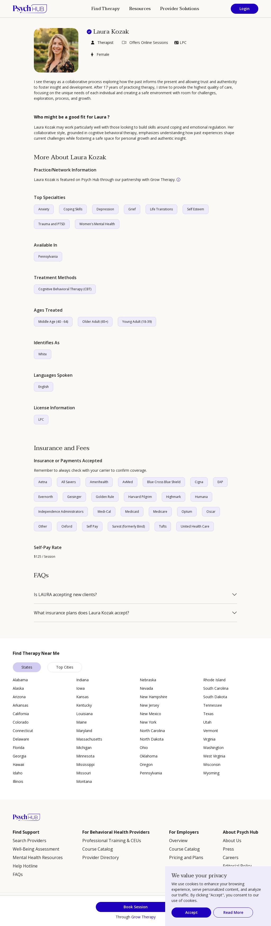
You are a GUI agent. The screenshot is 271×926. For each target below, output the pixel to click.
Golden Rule (105, 496)
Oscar (210, 511)
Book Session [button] (136, 906)
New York (148, 722)
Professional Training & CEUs (111, 840)
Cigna (199, 482)
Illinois (18, 781)
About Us (232, 840)
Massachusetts (89, 739)
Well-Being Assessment (36, 849)
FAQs (18, 874)
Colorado (21, 722)
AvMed (128, 482)
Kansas (82, 696)
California (21, 713)
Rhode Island (214, 679)
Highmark (173, 496)
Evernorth (45, 496)
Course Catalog (97, 849)
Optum (187, 511)
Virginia (209, 739)
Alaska (18, 688)
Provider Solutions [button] (179, 8)
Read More (233, 912)
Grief (132, 209)
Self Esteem (195, 209)
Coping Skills (73, 209)
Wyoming (211, 772)
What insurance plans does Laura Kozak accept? (81, 612)
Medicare (160, 511)
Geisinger (74, 496)
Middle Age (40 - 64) (53, 321)
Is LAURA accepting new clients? (65, 594)
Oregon (146, 764)
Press (228, 849)
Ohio (144, 747)
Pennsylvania (48, 256)
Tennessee (212, 705)
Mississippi (85, 764)
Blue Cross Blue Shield (163, 482)
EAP (220, 482)
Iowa (80, 688)
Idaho (17, 772)
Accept (191, 912)
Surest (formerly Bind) (128, 526)
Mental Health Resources (38, 857)
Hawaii (18, 764)
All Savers (68, 482)
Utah (207, 722)
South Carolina (215, 688)
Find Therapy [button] (105, 8)
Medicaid (132, 511)
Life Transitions (161, 209)
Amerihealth (99, 482)
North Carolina (152, 730)
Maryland (84, 730)
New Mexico (150, 713)
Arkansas (20, 705)
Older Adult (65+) (95, 321)
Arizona (19, 696)
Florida (18, 747)
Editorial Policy (237, 866)
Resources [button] (140, 8)
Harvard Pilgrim (140, 496)
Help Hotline (25, 866)
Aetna (42, 482)
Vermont (210, 730)
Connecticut (23, 730)
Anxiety (43, 209)
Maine (81, 722)
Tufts (162, 526)
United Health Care (195, 526)
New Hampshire (153, 696)
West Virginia (214, 756)
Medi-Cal (104, 511)
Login (245, 8)
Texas (208, 713)
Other (42, 526)
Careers (230, 857)
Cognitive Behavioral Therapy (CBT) (64, 289)
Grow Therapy (143, 916)
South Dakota (215, 696)
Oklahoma (148, 756)
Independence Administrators (60, 511)
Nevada (146, 688)
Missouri (83, 772)
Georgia (19, 756)
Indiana (82, 679)
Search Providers (29, 840)
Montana (84, 781)
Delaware (21, 739)
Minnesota (85, 756)
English (43, 386)
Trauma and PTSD (51, 224)
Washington (213, 747)
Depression (105, 209)
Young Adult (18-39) (137, 321)
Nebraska (148, 679)
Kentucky (84, 705)
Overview (178, 840)
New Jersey (149, 705)
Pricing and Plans (186, 857)
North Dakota (152, 739)
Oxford (66, 526)
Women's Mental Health (97, 224)
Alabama (20, 679)
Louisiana (84, 713)
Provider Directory (100, 857)
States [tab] (26, 667)
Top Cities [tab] (64, 667)
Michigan (84, 747)
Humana (201, 496)
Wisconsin (211, 764)
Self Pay (92, 526)
